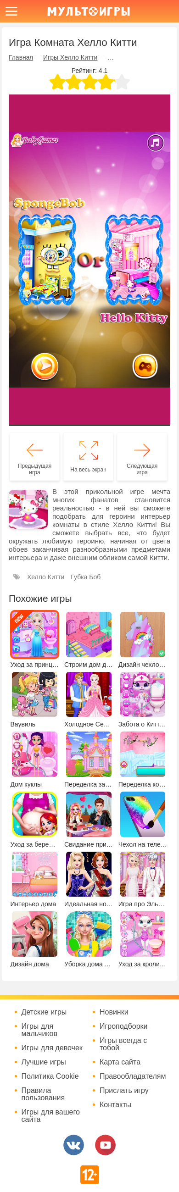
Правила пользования (43, 1094)
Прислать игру (124, 1090)
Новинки (114, 1012)
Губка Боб (86, 577)
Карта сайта (120, 1062)
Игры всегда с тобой (123, 1044)
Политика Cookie (50, 1076)
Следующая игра (142, 469)
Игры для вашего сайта (51, 1116)
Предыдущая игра (34, 469)
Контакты (115, 1105)
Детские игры (44, 1012)
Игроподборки (124, 1026)
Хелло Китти (45, 577)
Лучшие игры (44, 1062)
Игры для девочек (52, 1048)
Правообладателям (133, 1076)
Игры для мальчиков (39, 1030)
